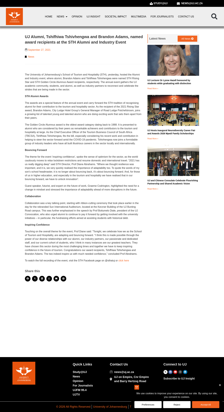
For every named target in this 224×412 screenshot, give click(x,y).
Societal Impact (116, 16)
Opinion (77, 16)
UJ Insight (93, 16)
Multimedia (138, 16)
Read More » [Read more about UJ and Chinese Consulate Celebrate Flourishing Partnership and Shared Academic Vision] (152, 189)
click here (123, 260)
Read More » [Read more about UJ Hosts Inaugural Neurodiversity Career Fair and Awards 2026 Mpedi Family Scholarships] (152, 139)
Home (48, 16)
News (62, 16)
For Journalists (162, 16)
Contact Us (186, 16)
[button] (214, 16)
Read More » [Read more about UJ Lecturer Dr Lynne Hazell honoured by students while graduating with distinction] (152, 88)
